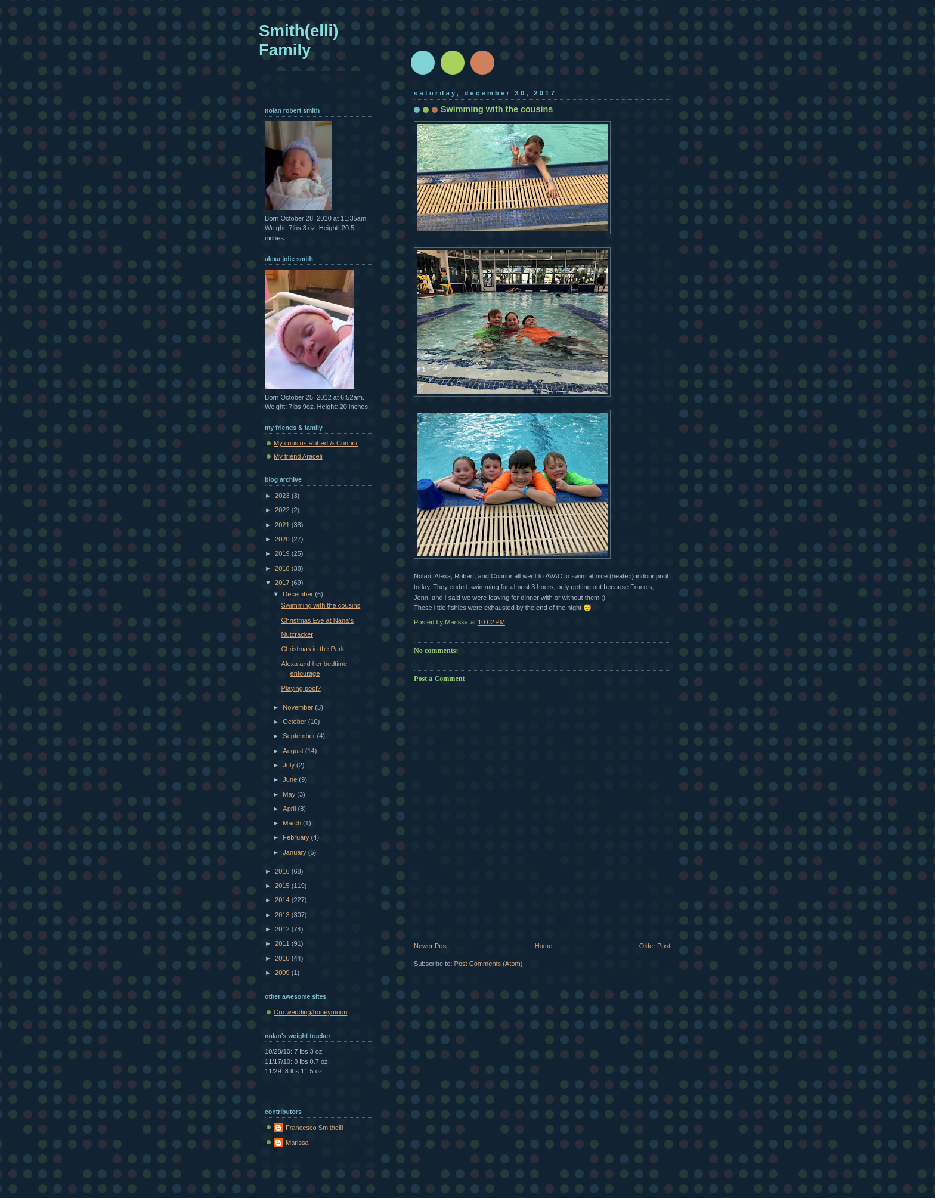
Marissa (297, 1142)
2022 (283, 509)
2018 (283, 568)
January (295, 852)
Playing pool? (301, 688)
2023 (283, 495)
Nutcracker (297, 634)
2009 (283, 972)
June (291, 779)
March (293, 822)
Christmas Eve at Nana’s (317, 620)
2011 (283, 943)
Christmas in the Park (313, 648)
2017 (283, 582)
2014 (283, 899)
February (297, 837)
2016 (283, 871)
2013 (283, 914)
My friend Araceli (298, 456)
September (300, 735)
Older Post (654, 945)
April (290, 808)
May (290, 794)
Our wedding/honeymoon (310, 1012)
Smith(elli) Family (298, 40)
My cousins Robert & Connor (316, 443)
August (294, 750)
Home (543, 945)
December (299, 594)
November (299, 707)
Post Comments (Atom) (488, 963)
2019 (283, 553)
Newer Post (431, 945)
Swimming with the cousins (321, 605)
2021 (283, 524)
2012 (283, 929)
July (289, 765)
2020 (283, 539)
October (295, 721)
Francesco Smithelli (314, 1127)
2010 (283, 958)
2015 (283, 885)
